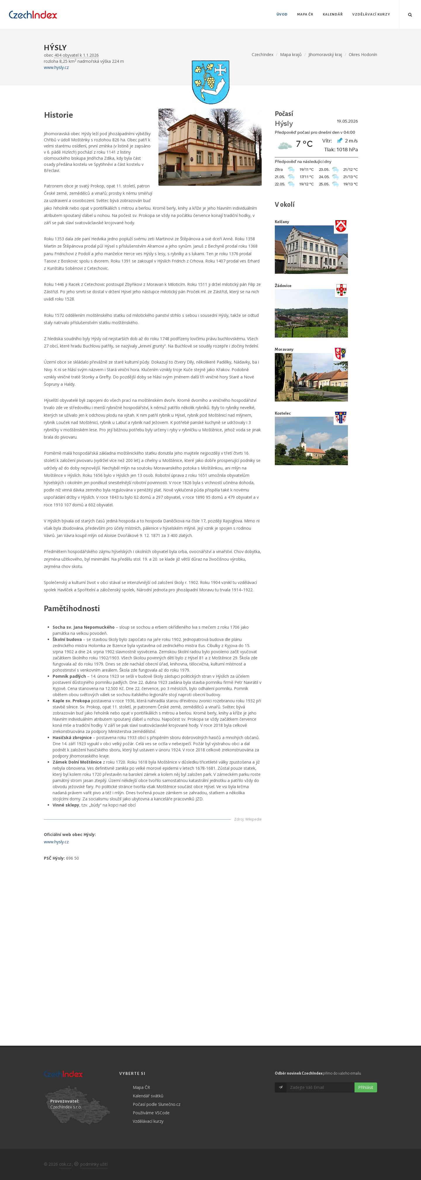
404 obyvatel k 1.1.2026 (76, 55)
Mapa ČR (141, 1087)
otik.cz (65, 1164)
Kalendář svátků (148, 1096)
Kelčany (282, 222)
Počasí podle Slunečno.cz (156, 1104)
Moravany (284, 349)
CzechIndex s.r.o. (66, 1107)
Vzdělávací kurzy (148, 1121)
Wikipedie (253, 819)
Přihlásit (365, 1087)
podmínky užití (94, 1164)
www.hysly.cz (56, 67)
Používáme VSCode (151, 1112)
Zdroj (239, 819)
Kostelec (283, 413)
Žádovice (283, 286)
